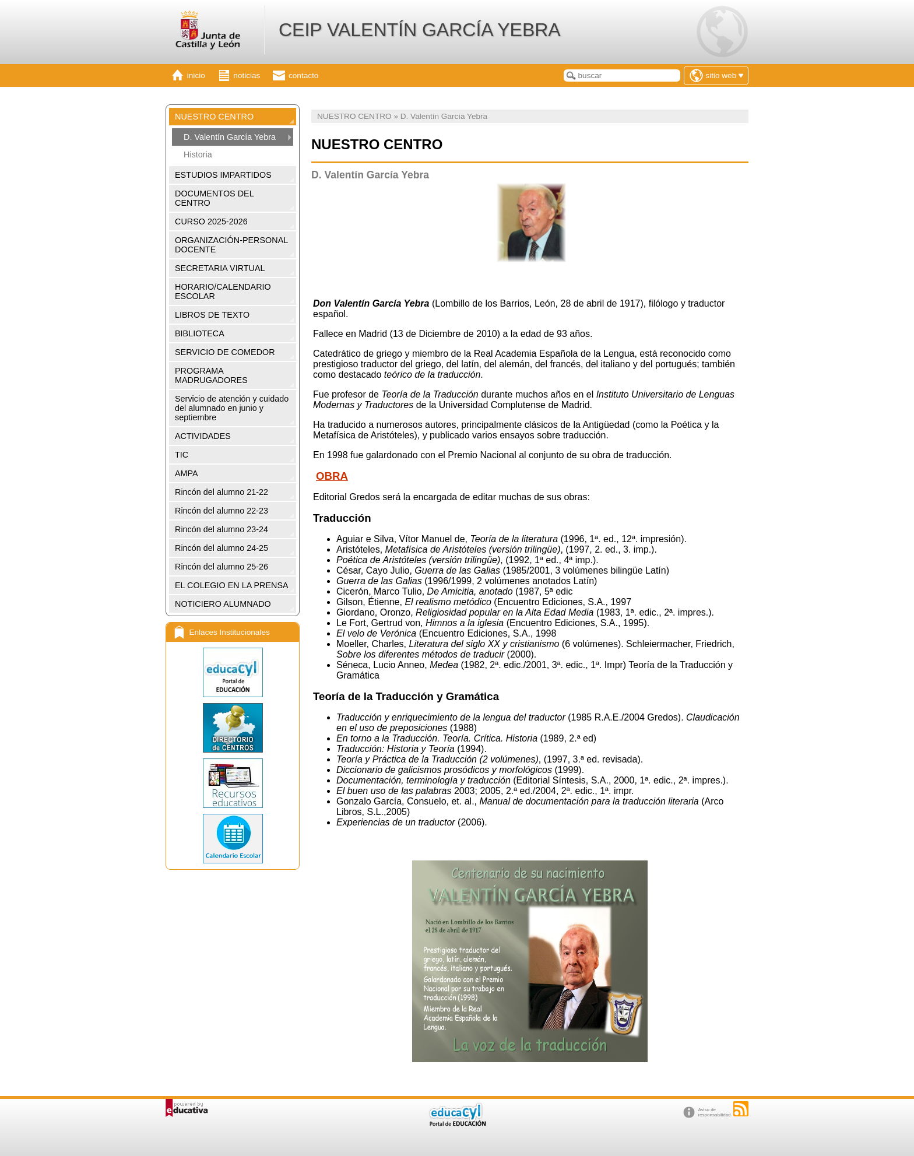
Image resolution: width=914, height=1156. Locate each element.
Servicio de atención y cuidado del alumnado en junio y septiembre (232, 408)
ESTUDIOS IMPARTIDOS (223, 175)
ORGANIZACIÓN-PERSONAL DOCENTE (231, 245)
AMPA (186, 473)
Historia (198, 154)
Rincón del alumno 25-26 (221, 566)
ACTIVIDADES (203, 436)
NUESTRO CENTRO (214, 116)
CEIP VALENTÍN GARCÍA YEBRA (420, 29)
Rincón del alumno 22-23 (221, 510)
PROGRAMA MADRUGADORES (211, 375)
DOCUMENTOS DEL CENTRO (214, 198)
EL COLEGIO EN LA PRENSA (232, 585)
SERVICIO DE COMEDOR (225, 352)
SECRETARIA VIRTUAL (220, 268)
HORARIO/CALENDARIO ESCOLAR (223, 291)
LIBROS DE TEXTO (212, 314)
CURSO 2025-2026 (211, 221)
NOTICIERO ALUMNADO (223, 604)
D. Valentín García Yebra (230, 137)
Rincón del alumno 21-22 (221, 492)
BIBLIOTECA (199, 333)
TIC (181, 454)
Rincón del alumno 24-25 (221, 548)
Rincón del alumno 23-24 (221, 529)
